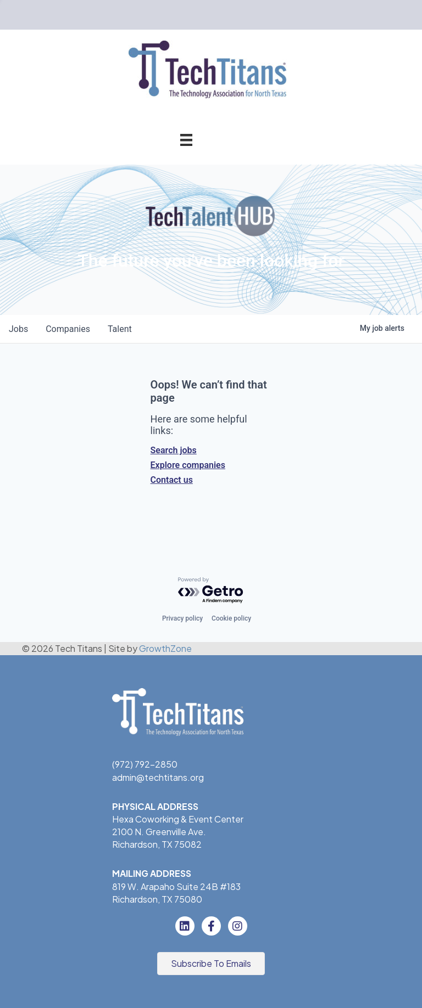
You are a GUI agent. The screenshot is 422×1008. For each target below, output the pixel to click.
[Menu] (186, 140)
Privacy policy (182, 618)
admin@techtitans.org (158, 777)
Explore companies (188, 465)
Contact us (172, 480)
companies (68, 329)
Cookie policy (231, 618)
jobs (18, 329)
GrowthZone (165, 648)
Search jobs (174, 450)
